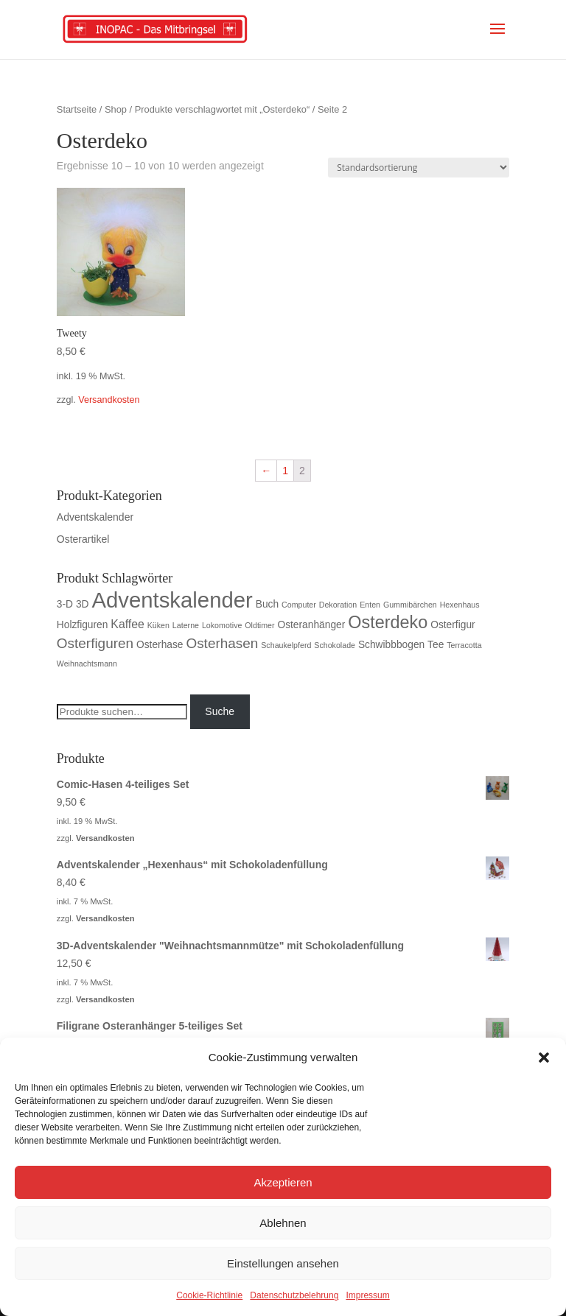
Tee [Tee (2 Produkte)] (435, 644)
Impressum (367, 1295)
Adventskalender (95, 517)
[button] (544, 1057)
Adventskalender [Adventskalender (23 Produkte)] (171, 600)
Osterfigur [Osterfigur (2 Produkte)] (452, 624)
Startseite (77, 109)
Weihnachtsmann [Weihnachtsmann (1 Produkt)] (87, 663)
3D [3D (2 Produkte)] (82, 604)
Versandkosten (108, 400)
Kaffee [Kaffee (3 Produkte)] (127, 624)
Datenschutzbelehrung (294, 1295)
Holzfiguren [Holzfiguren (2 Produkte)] (82, 624)
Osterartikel (83, 539)
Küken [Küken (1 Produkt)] (158, 625)
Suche (219, 711)
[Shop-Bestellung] (418, 167)
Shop (116, 109)
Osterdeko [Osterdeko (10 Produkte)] (387, 622)
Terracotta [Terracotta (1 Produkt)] (464, 645)
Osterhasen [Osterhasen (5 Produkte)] (222, 643)
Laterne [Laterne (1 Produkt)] (185, 625)
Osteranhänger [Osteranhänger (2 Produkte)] (311, 624)
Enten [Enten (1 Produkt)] (370, 604)
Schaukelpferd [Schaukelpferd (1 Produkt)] (286, 645)
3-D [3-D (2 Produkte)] (65, 604)
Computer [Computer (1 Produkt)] (299, 604)
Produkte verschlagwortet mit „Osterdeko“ (222, 109)
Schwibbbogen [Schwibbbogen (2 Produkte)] (391, 644)
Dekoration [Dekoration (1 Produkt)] (338, 604)
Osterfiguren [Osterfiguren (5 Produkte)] (95, 643)
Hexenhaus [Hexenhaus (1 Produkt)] (460, 604)
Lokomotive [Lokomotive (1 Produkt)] (222, 625)
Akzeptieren (283, 1182)
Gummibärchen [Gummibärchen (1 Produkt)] (410, 604)
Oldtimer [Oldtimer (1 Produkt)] (259, 625)
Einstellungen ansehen (283, 1263)
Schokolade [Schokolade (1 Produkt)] (334, 645)
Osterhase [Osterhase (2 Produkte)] (160, 644)
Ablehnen (282, 1223)
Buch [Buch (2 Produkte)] (267, 604)
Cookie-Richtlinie (209, 1295)
